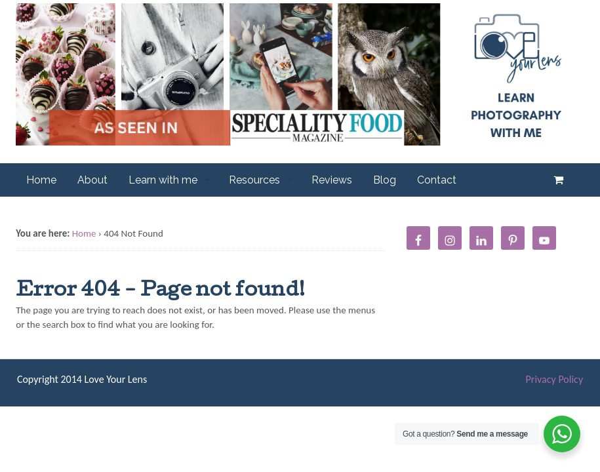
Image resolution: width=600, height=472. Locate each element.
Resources (254, 180)
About (92, 180)
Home (41, 180)
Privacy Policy (555, 379)
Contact (436, 180)
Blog (384, 180)
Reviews (331, 180)
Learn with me (163, 180)
